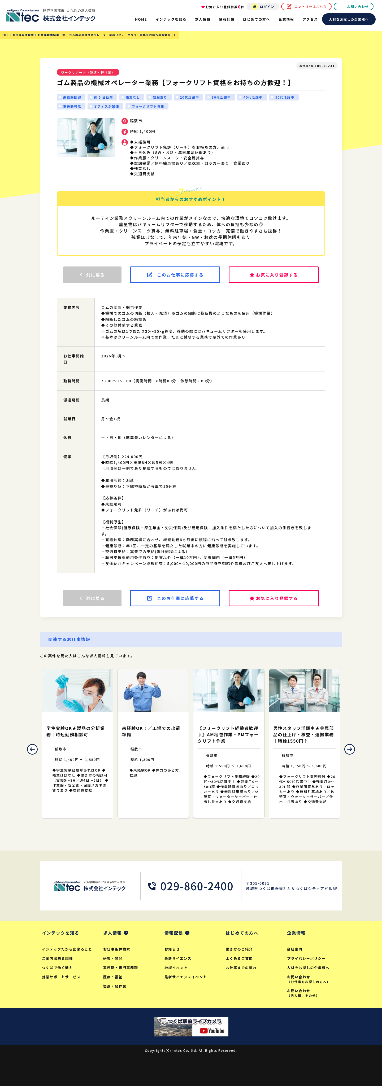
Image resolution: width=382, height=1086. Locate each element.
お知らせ (172, 949)
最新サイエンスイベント (185, 976)
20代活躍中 (189, 97)
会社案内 (294, 949)
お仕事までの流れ (241, 967)
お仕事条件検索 (116, 949)
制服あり (160, 97)
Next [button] (349, 749)
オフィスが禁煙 (106, 106)
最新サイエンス (178, 958)
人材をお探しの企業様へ (349, 19)
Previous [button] (32, 749)
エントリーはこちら (310, 6)
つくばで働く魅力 (57, 967)
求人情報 (112, 933)
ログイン (267, 6)
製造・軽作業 (115, 986)
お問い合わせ (358, 6)
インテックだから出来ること (67, 949)
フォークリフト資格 (148, 106)
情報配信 (173, 933)
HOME (141, 19)
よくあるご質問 (239, 958)
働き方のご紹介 (239, 949)
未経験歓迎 (72, 97)
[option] (77, 744)
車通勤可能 (72, 106)
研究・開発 (113, 958)
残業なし (133, 97)
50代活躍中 (284, 97)
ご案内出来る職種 (57, 958)
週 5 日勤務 (103, 97)
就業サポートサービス (61, 976)
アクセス (310, 19)
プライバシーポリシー (306, 958)
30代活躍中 (221, 97)
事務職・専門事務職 (120, 967)
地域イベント (176, 967)
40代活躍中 (253, 97)
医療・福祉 (113, 976)
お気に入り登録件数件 (225, 6)
